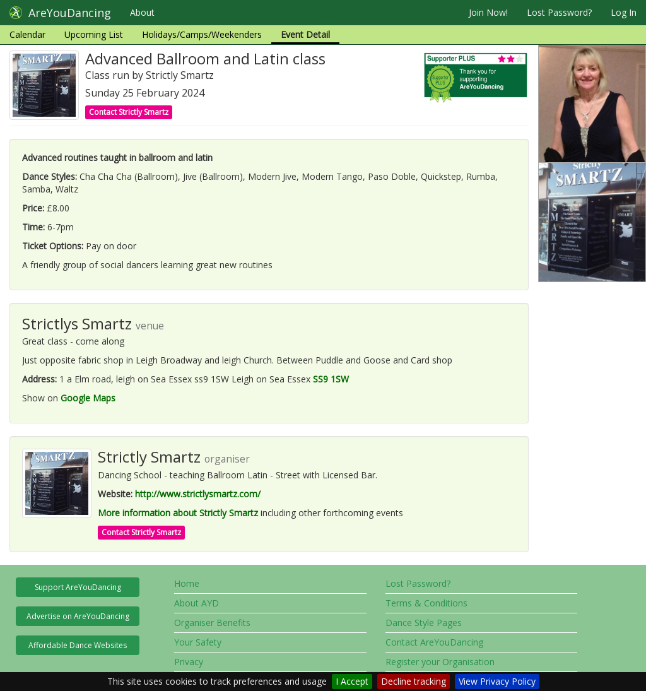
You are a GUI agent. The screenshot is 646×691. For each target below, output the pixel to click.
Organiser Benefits (212, 623)
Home (186, 583)
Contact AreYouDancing (434, 642)
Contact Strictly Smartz (128, 112)
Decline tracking (413, 681)
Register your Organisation (440, 662)
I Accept (352, 681)
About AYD (196, 603)
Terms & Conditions (426, 603)
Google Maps (88, 398)
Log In (624, 12)
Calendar (27, 34)
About (142, 12)
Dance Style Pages (423, 623)
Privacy (188, 662)
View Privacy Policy (497, 681)
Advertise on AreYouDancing (77, 616)
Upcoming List (93, 34)
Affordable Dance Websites (77, 645)
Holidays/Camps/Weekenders (202, 34)
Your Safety (197, 642)
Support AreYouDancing (78, 587)
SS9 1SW (331, 379)
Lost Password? (559, 12)
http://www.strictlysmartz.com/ (198, 494)
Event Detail (305, 34)
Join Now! (488, 12)
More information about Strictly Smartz (178, 513)
